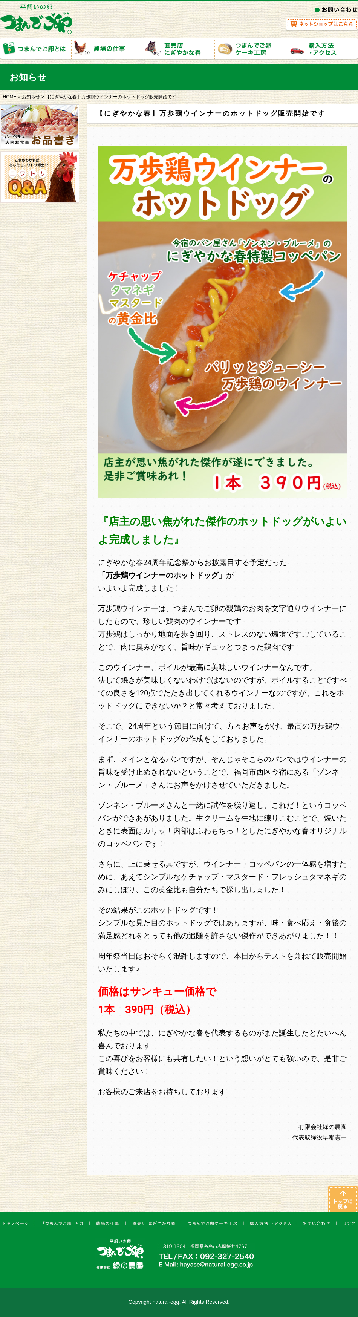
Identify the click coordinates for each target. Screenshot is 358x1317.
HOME (10, 97)
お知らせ (31, 97)
